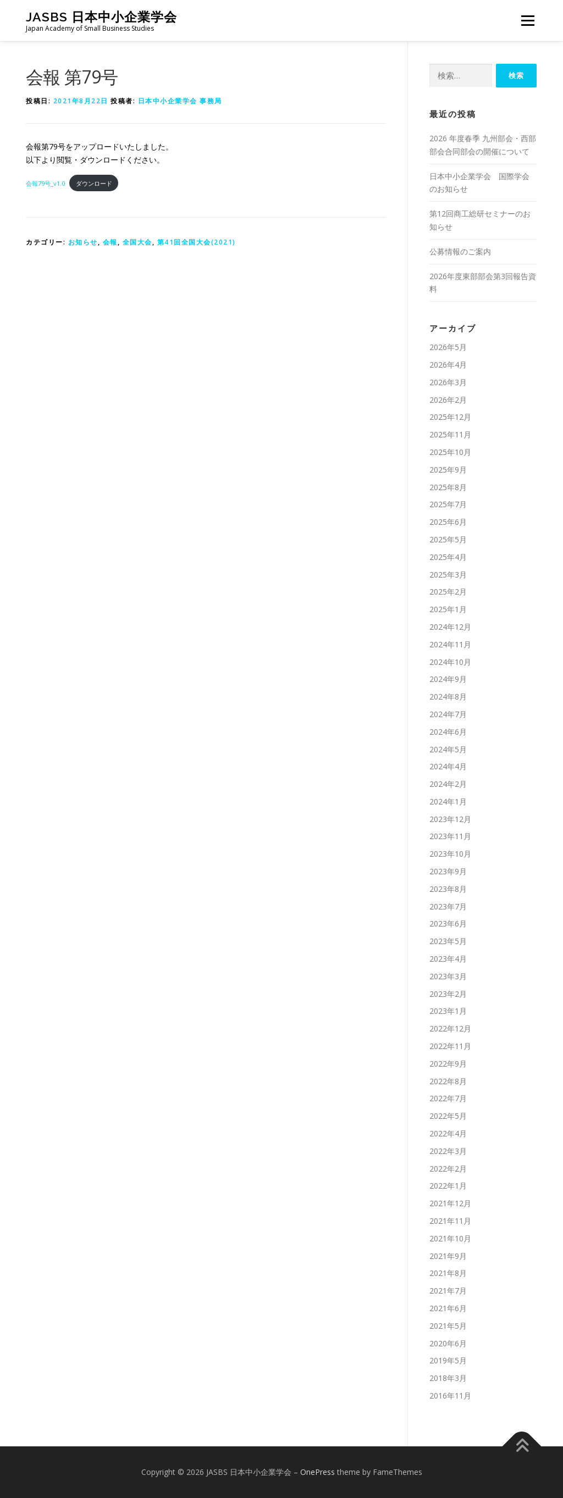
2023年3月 (448, 976)
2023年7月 (448, 906)
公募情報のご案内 (460, 251)
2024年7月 (448, 714)
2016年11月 (450, 1395)
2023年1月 (448, 1011)
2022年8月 (448, 1081)
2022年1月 (448, 1185)
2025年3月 (448, 574)
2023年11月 (450, 836)
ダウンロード (94, 183)
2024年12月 (450, 627)
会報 (110, 242)
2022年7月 (448, 1098)
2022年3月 (448, 1151)
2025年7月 (448, 504)
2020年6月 (448, 1343)
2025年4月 (448, 557)
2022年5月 (448, 1116)
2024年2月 (448, 784)
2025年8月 (448, 487)
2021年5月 (448, 1326)
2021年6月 (448, 1308)
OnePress (317, 1472)
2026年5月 (448, 347)
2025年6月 (448, 522)
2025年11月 (450, 434)
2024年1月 (448, 801)
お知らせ (83, 242)
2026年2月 (448, 400)
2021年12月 (450, 1203)
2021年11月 (450, 1221)
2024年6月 (448, 731)
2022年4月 (448, 1133)
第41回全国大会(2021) (196, 242)
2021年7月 (448, 1290)
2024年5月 (448, 749)
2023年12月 (450, 819)
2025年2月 (448, 591)
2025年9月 (448, 469)
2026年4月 (448, 364)
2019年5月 (448, 1360)
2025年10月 (450, 452)
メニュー (527, 20)
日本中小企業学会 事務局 (180, 101)
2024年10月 (450, 662)
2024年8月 (448, 696)
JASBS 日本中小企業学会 (101, 16)
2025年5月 (448, 539)
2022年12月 (450, 1028)
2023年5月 (448, 941)
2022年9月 (448, 1063)
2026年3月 (448, 382)
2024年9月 (448, 679)
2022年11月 (450, 1046)
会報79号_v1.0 (45, 183)
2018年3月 (448, 1378)
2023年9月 (448, 871)
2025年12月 (450, 417)
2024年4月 (448, 766)
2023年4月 (448, 958)
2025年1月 (448, 609)
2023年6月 (448, 923)
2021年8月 (448, 1273)
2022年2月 (448, 1168)
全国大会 (137, 242)
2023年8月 (448, 889)
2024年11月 (450, 644)
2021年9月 (448, 1256)
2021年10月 (450, 1238)
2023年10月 (450, 853)
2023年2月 (448, 994)
